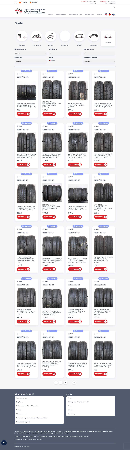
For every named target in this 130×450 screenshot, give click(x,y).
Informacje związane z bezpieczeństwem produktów (31, 418)
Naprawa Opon (89, 14)
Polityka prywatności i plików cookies (27, 406)
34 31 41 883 (111, 1)
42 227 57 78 (92, 1)
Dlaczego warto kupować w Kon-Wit (78, 402)
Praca (69, 406)
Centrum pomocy (21, 398)
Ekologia (70, 410)
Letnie (53, 60)
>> (74, 382)
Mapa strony (71, 414)
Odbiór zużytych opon (75, 14)
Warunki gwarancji (21, 414)
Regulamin (19, 402)
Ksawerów (26, 71)
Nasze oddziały (60, 14)
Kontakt (99, 14)
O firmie (50, 14)
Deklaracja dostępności (23, 422)
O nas (69, 398)
